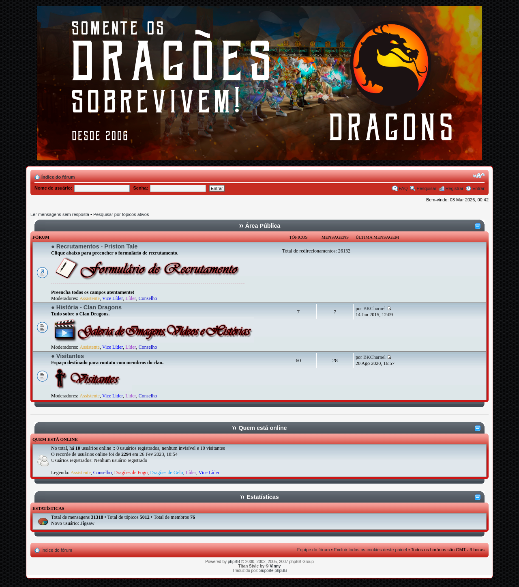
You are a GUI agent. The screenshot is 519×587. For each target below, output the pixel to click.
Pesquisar (426, 188)
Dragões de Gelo (166, 472)
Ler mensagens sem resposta (59, 214)
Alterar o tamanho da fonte (479, 175)
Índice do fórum (58, 177)
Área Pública (263, 225)
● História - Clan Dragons (86, 307)
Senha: (140, 188)
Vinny (275, 566)
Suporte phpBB (273, 570)
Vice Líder (112, 298)
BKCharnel (374, 308)
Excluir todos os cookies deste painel (370, 549)
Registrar (454, 188)
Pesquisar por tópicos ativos (121, 214)
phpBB (234, 561)
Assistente (89, 298)
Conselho (148, 298)
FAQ (403, 188)
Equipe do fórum (313, 549)
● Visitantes (67, 356)
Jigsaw (87, 523)
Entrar (478, 188)
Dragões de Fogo (131, 472)
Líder (130, 298)
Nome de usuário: (53, 188)
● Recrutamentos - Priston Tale (94, 246)
